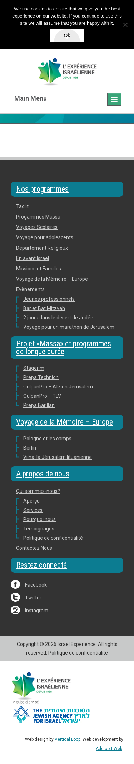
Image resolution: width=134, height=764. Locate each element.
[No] (125, 24)
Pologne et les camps (47, 438)
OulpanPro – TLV (42, 396)
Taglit (22, 206)
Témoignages (38, 529)
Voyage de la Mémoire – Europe (52, 279)
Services (33, 510)
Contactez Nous (34, 548)
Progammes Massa (38, 217)
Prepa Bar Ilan (39, 405)
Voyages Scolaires (37, 227)
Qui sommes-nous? (38, 491)
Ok (67, 35)
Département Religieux (42, 248)
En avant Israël (32, 258)
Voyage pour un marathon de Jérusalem (68, 327)
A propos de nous (42, 473)
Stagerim (33, 368)
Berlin (29, 448)
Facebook (36, 585)
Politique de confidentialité (53, 538)
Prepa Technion (41, 377)
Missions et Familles (38, 268)
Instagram (36, 610)
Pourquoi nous (39, 519)
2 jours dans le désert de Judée (58, 317)
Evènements (30, 289)
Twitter (33, 598)
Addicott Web (109, 748)
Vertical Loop (67, 739)
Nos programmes (42, 189)
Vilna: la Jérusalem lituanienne (57, 457)
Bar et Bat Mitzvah (44, 308)
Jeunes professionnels (49, 299)
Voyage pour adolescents (44, 237)
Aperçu (31, 501)
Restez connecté (41, 564)
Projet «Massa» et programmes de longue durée (63, 347)
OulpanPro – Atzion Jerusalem (58, 387)
